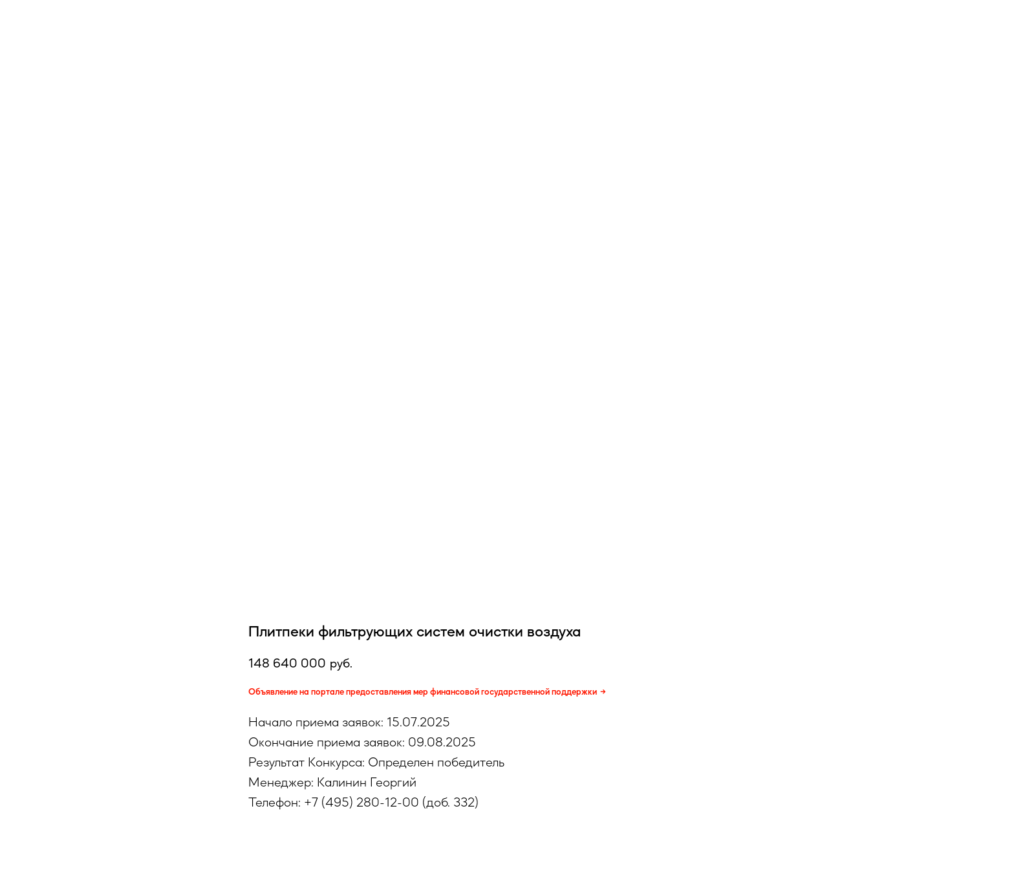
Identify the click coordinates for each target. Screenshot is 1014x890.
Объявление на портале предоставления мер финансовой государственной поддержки (422, 691)
